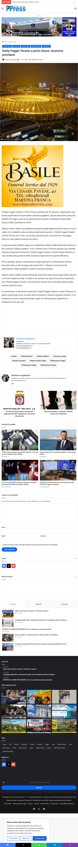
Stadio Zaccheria (19, 361)
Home (4, 42)
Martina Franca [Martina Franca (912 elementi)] (62, 744)
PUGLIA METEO (39, 589)
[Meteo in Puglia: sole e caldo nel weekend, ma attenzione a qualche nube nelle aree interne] (64, 711)
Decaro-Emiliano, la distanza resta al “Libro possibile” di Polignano (36, 635)
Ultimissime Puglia (29, 365)
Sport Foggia (25, 46)
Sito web (43, 536)
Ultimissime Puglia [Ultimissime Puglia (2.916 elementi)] (8, 751)
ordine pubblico (43, 356)
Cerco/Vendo (8, 803)
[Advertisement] (39, 320)
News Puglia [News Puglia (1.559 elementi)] (6, 748)
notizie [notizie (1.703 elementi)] (14, 748)
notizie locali (12, 42)
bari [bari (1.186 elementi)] (10, 744)
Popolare (13, 604)
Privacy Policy (54, 803)
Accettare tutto (39, 838)
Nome (4, 527)
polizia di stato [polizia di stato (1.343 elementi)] (23, 748)
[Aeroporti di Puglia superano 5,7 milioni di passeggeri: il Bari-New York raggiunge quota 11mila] (64, 697)
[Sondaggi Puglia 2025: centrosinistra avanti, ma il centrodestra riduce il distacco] (7, 623)
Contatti (36, 803)
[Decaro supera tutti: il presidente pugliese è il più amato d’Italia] (58, 440)
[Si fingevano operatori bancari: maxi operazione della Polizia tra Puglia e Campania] (58, 470)
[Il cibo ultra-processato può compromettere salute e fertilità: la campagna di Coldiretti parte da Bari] (39, 697)
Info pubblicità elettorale (67, 803)
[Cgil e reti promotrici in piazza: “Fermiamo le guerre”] (7, 614)
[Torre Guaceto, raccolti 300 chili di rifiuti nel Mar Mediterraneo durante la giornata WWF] (14, 711)
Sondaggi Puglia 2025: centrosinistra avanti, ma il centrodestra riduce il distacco (41, 620)
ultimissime (46, 46)
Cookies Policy (44, 803)
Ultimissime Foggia (58, 361)
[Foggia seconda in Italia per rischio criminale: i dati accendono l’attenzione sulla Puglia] (39, 726)
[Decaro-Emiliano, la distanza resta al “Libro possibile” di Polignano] (7, 638)
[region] (26, 831)
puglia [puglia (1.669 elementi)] (31, 748)
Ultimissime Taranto (48, 365)
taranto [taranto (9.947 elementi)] (49, 748)
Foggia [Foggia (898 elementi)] (47, 744)
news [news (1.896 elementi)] (70, 744)
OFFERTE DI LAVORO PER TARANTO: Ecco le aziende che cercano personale (26, 629)
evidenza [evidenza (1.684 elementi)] (39, 744)
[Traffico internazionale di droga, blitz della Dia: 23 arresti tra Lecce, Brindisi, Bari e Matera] (20, 440)
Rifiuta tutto (26, 838)
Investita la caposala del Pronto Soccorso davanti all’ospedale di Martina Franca (40, 644)
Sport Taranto (36, 46)
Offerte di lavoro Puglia (20, 803)
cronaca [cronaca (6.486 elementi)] (32, 744)
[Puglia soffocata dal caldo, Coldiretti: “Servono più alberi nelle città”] (14, 726)
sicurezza (16, 46)
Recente (38, 604)
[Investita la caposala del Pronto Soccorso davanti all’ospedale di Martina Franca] (7, 647)
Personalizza (13, 838)
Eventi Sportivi (27, 356)
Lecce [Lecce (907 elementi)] (53, 744)
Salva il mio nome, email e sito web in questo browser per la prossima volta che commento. (30, 545)
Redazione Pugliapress (11, 59)
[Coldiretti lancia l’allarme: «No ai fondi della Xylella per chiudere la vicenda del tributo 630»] (64, 726)
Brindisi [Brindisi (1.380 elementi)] (16, 744)
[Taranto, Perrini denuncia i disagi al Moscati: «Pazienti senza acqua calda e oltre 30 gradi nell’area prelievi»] (39, 711)
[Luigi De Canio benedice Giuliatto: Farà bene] (14, 697)
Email (4, 536)
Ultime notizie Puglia (38, 361)
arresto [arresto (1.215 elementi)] (5, 744)
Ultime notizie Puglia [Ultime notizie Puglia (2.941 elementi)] (59, 748)
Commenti (64, 604)
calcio (14, 356)
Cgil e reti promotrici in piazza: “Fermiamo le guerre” (32, 611)
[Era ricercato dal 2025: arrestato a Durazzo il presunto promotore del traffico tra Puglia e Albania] (20, 470)
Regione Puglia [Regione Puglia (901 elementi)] (40, 748)
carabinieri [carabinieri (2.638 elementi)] (24, 744)
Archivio (30, 803)
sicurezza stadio (60, 356)
